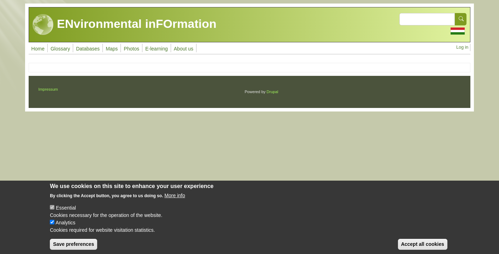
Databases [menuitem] (88, 49)
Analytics (65, 228)
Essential (66, 213)
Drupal (272, 92)
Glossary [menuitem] (60, 49)
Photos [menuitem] (131, 49)
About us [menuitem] (183, 49)
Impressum (48, 89)
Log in (462, 47)
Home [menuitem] (38, 49)
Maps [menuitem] (112, 49)
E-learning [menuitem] (156, 49)
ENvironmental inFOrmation (125, 24)
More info (174, 201)
